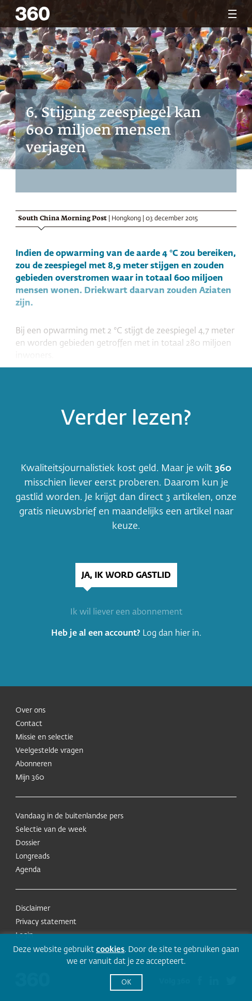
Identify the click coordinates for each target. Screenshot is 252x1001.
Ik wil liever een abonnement (126, 612)
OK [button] (126, 982)
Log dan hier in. (172, 633)
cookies (110, 950)
